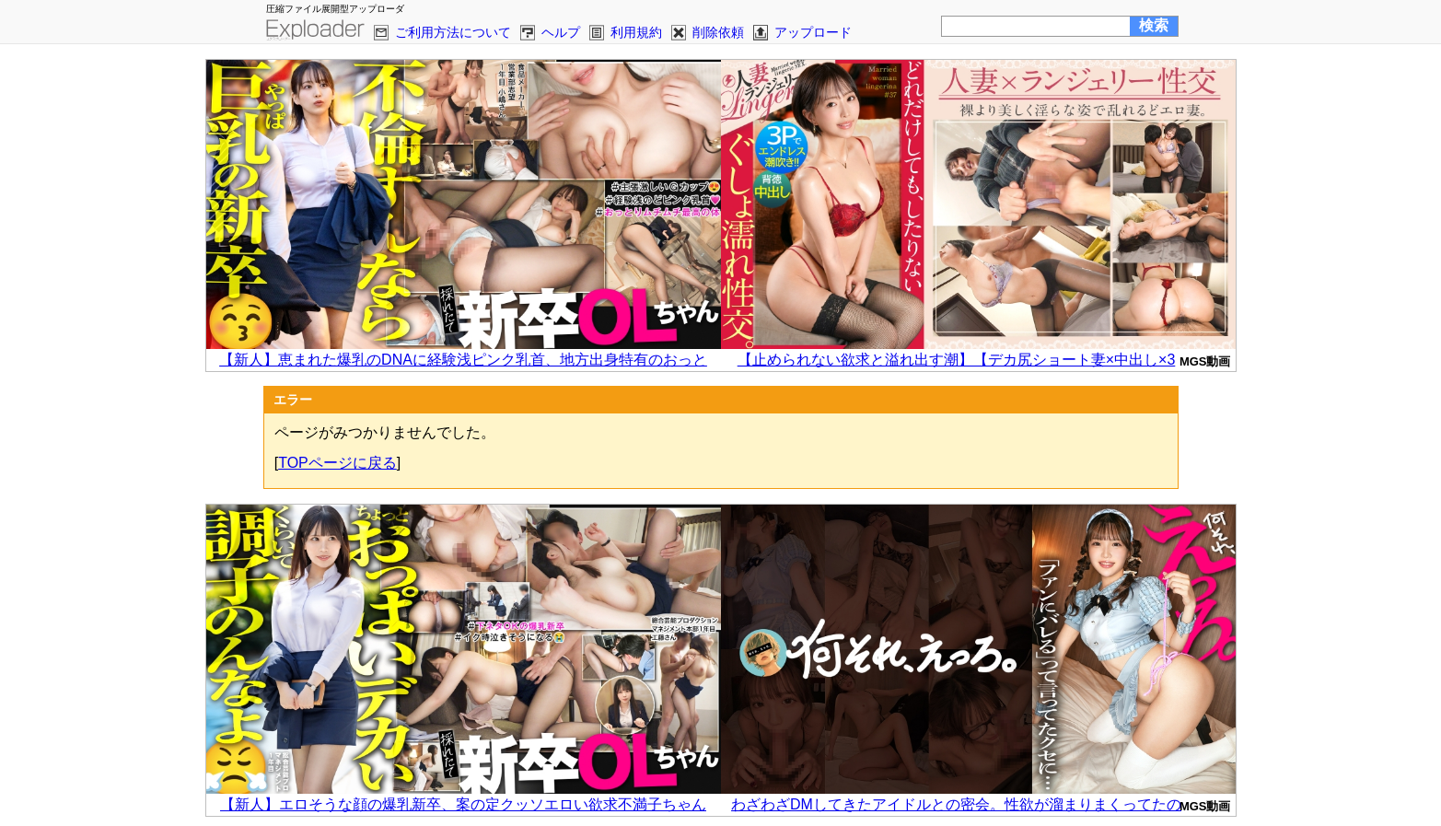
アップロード (813, 32)
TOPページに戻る (337, 463)
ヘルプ (560, 32)
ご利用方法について (453, 32)
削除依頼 (718, 32)
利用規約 (636, 32)
